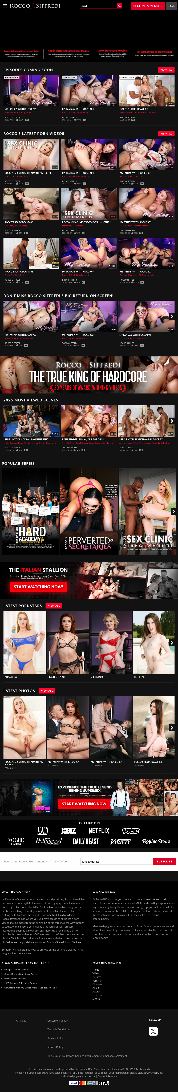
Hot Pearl (9, 225)
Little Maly (151, 112)
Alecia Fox (9, 176)
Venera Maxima (127, 112)
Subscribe (164, 861)
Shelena (76, 942)
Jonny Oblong (21, 176)
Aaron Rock (140, 112)
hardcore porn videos (30, 926)
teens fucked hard (155, 899)
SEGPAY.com (150, 1072)
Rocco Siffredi (11, 112)
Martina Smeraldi (56, 942)
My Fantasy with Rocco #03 (135, 222)
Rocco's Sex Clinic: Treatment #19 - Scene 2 (86, 222)
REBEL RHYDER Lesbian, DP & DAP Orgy (83, 439)
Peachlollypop (82, 176)
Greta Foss (139, 176)
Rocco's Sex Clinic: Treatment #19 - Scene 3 (29, 173)
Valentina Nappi (15, 942)
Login (171, 5)
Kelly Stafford (140, 275)
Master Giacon (38, 443)
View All (166, 69)
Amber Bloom (82, 112)
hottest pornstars (72, 938)
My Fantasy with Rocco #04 (20, 109)
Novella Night (82, 275)
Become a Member (147, 5)
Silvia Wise (78, 225)
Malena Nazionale (35, 942)
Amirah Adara (125, 443)
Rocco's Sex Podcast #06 (134, 109)
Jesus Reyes (94, 443)
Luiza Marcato (82, 338)
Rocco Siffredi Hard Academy (58, 914)
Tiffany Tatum (25, 112)
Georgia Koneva (53, 443)
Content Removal (108, 1076)
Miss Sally (152, 275)
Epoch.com (35, 1072)
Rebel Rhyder (24, 443)
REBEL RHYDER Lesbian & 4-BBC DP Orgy (141, 439)
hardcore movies (26, 914)
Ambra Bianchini (26, 338)
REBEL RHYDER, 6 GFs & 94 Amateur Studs (27, 439)
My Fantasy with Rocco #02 (20, 335)
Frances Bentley (141, 225)
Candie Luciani (140, 338)
